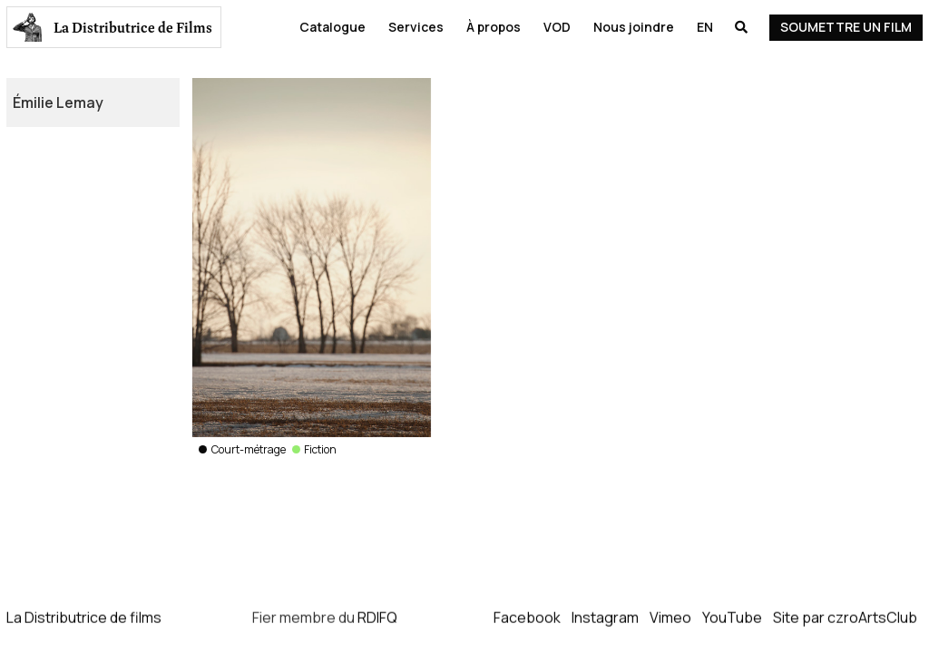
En (705, 26)
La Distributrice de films (83, 618)
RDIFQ (377, 618)
